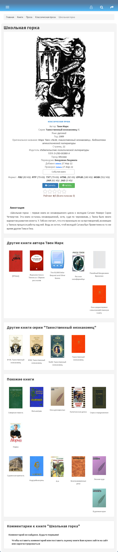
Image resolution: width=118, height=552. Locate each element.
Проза (29, 17)
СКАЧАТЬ (50, 185)
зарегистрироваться (28, 543)
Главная (10, 17)
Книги (20, 17)
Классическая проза (45, 17)
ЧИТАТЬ (67, 185)
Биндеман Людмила (66, 160)
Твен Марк (62, 126)
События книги (59, 171)
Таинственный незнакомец (61, 129)
